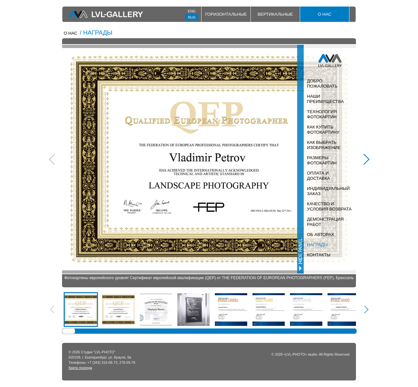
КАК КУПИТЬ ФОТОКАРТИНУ (323, 130)
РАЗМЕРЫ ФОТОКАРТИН (322, 160)
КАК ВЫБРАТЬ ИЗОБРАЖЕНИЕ (324, 145)
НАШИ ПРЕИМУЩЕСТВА (325, 99)
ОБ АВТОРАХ (320, 234)
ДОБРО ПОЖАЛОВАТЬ (322, 83)
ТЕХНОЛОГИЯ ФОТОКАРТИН (322, 114)
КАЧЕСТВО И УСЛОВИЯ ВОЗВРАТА (329, 206)
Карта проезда (80, 368)
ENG (192, 11)
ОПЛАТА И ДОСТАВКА (318, 176)
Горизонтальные (226, 14)
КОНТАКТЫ (318, 254)
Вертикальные (275, 14)
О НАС (324, 14)
